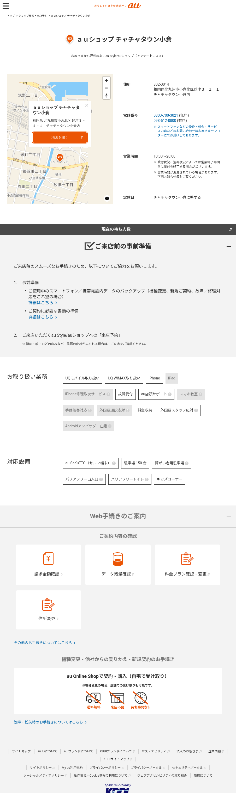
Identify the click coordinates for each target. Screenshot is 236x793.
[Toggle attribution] (107, 198)
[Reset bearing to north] (106, 95)
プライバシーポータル (146, 768)
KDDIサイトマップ (116, 759)
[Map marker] (60, 158)
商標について (203, 775)
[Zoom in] (106, 80)
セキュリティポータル (187, 768)
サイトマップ (21, 751)
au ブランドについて (78, 751)
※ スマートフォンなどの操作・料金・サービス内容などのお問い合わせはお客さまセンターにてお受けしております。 (187, 131)
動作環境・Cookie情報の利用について (100, 775)
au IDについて (47, 751)
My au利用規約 (72, 768)
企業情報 (214, 751)
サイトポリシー (41, 768)
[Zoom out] (106, 88)
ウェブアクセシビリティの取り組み (162, 775)
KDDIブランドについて (116, 751)
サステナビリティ (154, 751)
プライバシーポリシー (105, 768)
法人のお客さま (187, 751)
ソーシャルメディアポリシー (43, 775)
